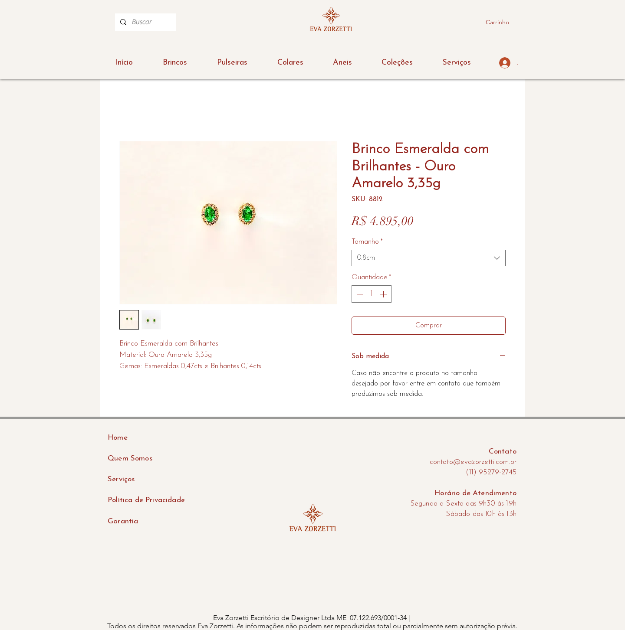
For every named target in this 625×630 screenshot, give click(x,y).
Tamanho (367, 241)
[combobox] (429, 258)
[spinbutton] (371, 294)
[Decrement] (359, 294)
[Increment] (384, 294)
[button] (397, 63)
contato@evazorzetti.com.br (473, 462)
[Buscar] (145, 22)
